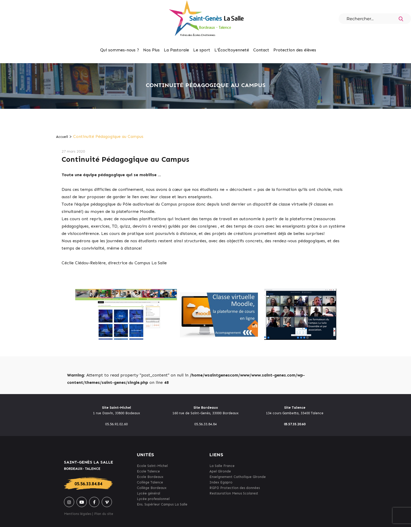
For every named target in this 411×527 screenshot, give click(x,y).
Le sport (201, 49)
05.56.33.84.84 (88, 483)
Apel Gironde (220, 471)
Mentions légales (77, 514)
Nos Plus (151, 49)
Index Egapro (220, 482)
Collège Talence (150, 482)
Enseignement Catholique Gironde (237, 477)
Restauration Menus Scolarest (233, 493)
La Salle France (222, 466)
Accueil (62, 137)
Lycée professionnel (153, 499)
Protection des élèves (294, 49)
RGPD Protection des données (234, 488)
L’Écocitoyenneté (231, 49)
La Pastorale (176, 49)
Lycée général (148, 493)
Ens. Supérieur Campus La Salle (162, 504)
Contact (261, 49)
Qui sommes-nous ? (119, 49)
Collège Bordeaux (151, 488)
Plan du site (103, 514)
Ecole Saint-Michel (152, 466)
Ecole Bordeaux (150, 477)
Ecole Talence (148, 471)
